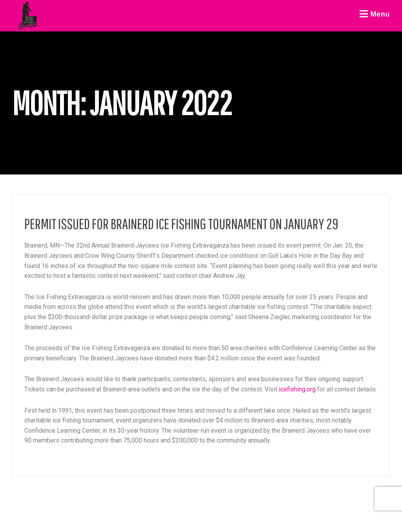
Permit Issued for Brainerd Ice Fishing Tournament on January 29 (181, 223)
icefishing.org (297, 389)
